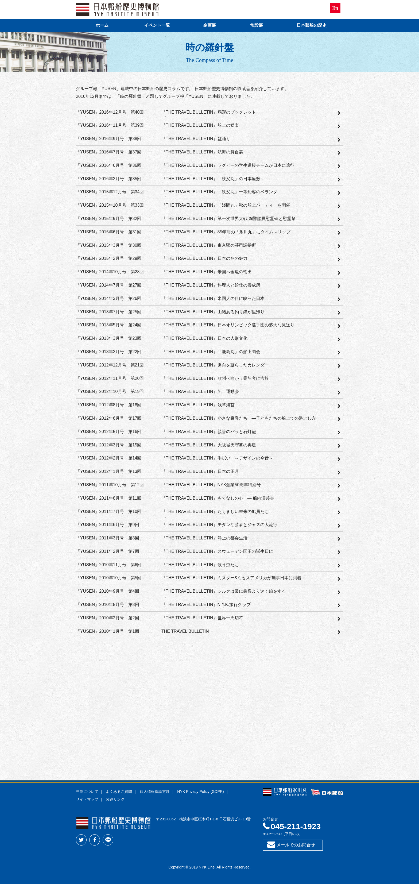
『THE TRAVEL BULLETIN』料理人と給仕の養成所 (210, 285)
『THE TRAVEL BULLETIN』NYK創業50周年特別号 (211, 484)
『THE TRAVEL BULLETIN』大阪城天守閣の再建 (208, 445)
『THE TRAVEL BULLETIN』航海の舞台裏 (202, 152)
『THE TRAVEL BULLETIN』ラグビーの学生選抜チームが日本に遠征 (227, 165)
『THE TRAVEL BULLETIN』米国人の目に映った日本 (213, 298)
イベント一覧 (157, 25)
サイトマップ (87, 799)
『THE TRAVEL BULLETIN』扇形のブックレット (208, 112)
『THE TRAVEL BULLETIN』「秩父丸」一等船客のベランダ (219, 192)
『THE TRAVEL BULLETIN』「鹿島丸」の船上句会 (210, 351)
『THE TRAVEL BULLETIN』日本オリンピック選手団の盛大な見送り (227, 325)
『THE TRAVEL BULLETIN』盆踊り (195, 138)
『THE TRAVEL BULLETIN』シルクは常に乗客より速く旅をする (223, 591)
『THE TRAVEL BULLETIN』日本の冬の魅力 (204, 258)
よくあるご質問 (119, 791)
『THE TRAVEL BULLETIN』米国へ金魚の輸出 (206, 271)
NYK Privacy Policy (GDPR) (200, 791)
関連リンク (115, 799)
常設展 (256, 25)
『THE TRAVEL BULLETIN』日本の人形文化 (204, 338)
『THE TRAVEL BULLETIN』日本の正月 (200, 471)
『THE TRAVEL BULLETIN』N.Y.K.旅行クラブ (206, 604)
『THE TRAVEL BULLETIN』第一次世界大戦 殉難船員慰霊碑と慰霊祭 (228, 218)
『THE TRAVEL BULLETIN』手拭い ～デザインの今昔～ (217, 458)
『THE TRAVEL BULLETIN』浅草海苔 (198, 405)
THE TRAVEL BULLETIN (185, 631)
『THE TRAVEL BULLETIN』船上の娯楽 (200, 125)
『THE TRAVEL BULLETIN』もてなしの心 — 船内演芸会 (217, 498)
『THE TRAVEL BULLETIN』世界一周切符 (202, 618)
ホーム (102, 25)
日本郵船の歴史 (312, 25)
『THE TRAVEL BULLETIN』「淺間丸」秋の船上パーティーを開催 (225, 205)
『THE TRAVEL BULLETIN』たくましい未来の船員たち (215, 511)
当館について (87, 791)
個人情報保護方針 (155, 791)
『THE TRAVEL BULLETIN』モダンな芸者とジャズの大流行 (219, 524)
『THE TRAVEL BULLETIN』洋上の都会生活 (204, 538)
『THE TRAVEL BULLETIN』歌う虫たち (200, 564)
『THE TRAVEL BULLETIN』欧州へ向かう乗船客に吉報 (215, 378)
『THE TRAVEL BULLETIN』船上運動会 (200, 391)
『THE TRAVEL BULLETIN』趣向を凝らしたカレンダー (215, 365)
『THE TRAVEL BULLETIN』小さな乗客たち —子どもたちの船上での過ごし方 (238, 418)
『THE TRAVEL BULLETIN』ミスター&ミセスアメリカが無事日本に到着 (231, 578)
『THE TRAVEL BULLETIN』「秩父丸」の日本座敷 (210, 178)
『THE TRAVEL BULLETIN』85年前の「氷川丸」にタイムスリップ (225, 232)
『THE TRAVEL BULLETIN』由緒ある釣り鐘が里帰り (213, 312)
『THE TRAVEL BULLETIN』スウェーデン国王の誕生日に (217, 551)
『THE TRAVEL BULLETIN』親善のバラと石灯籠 (208, 431)
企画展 (209, 25)
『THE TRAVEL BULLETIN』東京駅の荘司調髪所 (208, 245)
